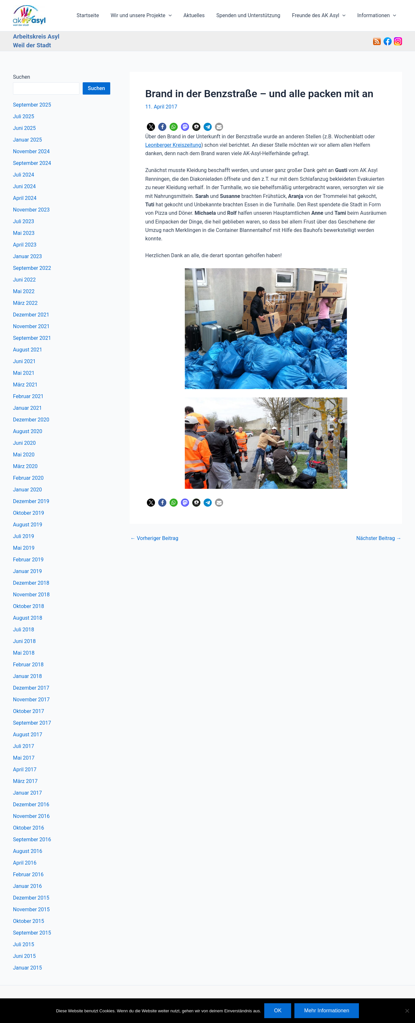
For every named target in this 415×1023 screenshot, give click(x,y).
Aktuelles (198, 15)
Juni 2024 (24, 186)
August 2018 (27, 618)
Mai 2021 (24, 373)
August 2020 (27, 431)
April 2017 (25, 769)
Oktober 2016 (28, 828)
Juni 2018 (24, 641)
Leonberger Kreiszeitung (173, 145)
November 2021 (31, 326)
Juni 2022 (24, 280)
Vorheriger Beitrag (154, 538)
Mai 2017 (24, 758)
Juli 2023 (23, 221)
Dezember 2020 (31, 420)
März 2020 (25, 466)
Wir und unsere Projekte (146, 16)
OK (277, 1010)
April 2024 (25, 198)
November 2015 (31, 909)
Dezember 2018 (31, 583)
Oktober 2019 (28, 513)
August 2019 (27, 525)
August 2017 (27, 734)
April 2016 (25, 863)
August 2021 (27, 350)
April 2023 (25, 245)
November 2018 (31, 595)
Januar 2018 (27, 676)
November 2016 (31, 816)
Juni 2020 (24, 443)
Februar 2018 (28, 664)
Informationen (377, 16)
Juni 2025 (24, 128)
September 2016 (32, 839)
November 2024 (31, 151)
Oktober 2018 (28, 606)
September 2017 (32, 723)
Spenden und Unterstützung (251, 15)
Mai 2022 (24, 291)
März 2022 (25, 303)
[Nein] (407, 1010)
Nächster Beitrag (378, 538)
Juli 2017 (23, 746)
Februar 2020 (28, 478)
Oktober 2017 (28, 711)
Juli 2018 (23, 629)
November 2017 (31, 699)
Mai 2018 (24, 653)
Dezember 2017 (31, 688)
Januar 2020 (27, 490)
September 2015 (32, 933)
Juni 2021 (24, 361)
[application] (174, 16)
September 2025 (32, 105)
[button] (151, 127)
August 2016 (27, 851)
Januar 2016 (27, 886)
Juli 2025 (23, 116)
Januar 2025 (27, 140)
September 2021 (32, 338)
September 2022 (32, 268)
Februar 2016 (28, 874)
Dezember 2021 (31, 315)
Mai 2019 (24, 548)
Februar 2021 (28, 396)
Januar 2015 (27, 968)
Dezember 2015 (31, 898)
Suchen (21, 77)
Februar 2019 (28, 560)
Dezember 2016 (31, 804)
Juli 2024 (23, 175)
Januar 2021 (27, 408)
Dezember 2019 (31, 501)
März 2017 (25, 781)
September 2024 (32, 163)
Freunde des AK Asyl (321, 16)
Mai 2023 (24, 233)
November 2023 (31, 210)
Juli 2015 (23, 944)
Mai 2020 (24, 455)
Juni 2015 (24, 956)
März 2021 (25, 385)
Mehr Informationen (326, 1010)
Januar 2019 (27, 571)
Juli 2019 (23, 536)
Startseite (95, 15)
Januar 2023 (27, 256)
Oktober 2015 (28, 921)
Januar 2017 (27, 793)
